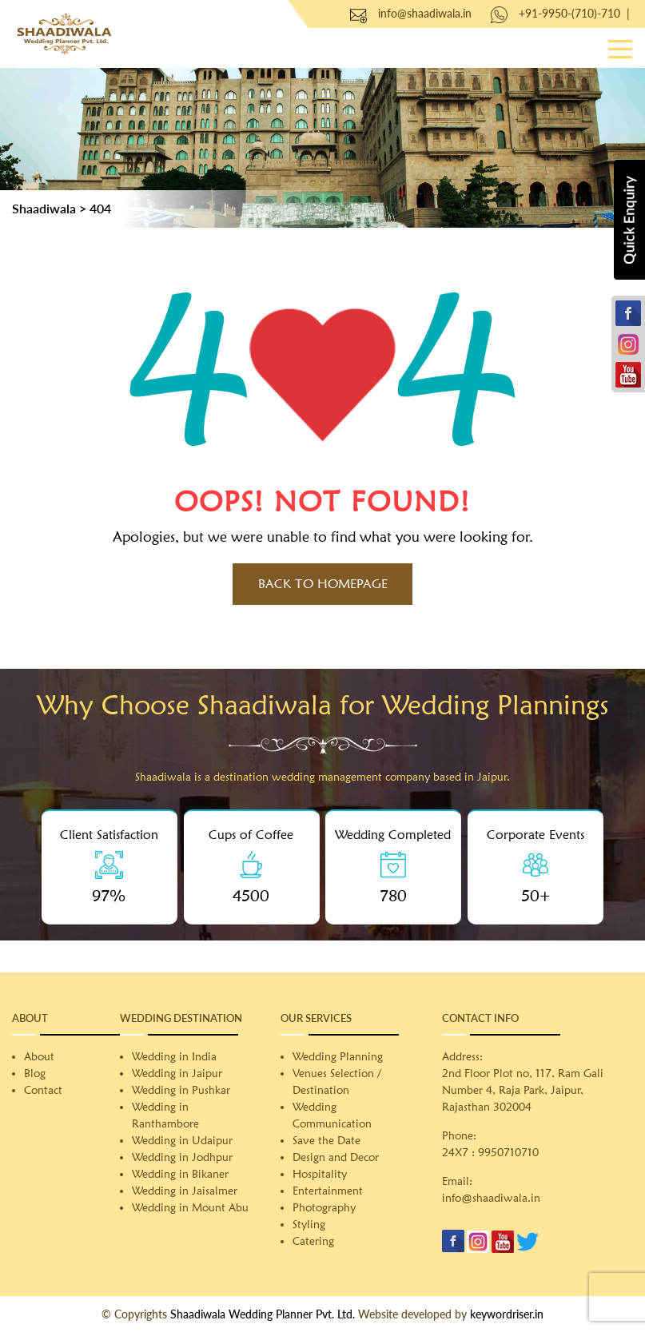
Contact (43, 1089)
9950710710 (508, 1152)
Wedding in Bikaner (180, 1173)
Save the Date (326, 1140)
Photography (324, 1207)
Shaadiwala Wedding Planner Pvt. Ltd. (262, 1314)
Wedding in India (174, 1056)
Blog (35, 1073)
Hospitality (320, 1173)
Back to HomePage (323, 583)
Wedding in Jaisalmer (184, 1190)
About (39, 1056)
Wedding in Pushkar (181, 1089)
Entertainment (328, 1190)
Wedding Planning (338, 1056)
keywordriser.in (506, 1314)
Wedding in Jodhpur (182, 1157)
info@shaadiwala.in (425, 13)
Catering (313, 1241)
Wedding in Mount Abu (190, 1207)
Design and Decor (336, 1157)
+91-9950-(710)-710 (569, 13)
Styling (309, 1224)
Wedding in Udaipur (182, 1140)
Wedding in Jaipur (177, 1073)
